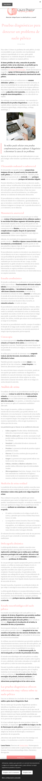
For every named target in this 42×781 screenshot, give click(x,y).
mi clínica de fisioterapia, (17, 70)
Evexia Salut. (23, 745)
